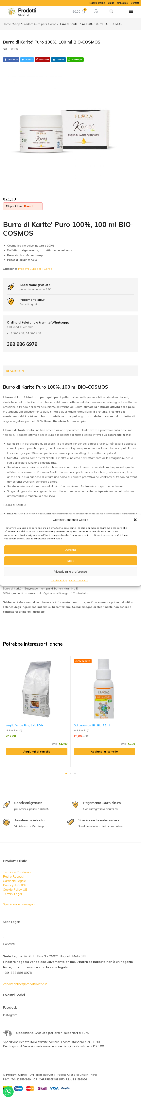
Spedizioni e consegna (19, 904)
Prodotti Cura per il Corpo (35, 268)
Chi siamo (122, 3)
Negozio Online (97, 3)
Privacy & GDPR (14, 885)
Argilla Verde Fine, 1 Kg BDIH (24, 725)
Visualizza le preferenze (70, 571)
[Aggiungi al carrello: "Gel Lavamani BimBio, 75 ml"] (104, 751)
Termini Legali (12, 894)
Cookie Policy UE (15, 889)
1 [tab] (66, 773)
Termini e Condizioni (17, 872)
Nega (70, 561)
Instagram (10, 1015)
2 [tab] (70, 773)
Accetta (70, 550)
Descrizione (16, 371)
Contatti (135, 3)
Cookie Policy (59, 580)
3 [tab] (75, 773)
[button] (135, 520)
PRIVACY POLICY (78, 580)
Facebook (10, 1007)
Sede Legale (12, 922)
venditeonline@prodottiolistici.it (25, 984)
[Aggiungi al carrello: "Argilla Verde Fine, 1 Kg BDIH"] (36, 751)
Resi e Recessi (13, 876)
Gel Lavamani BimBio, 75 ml (92, 725)
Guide (111, 3)
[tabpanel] (37, 711)
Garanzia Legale (14, 881)
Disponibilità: (14, 206)
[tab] (16, 371)
